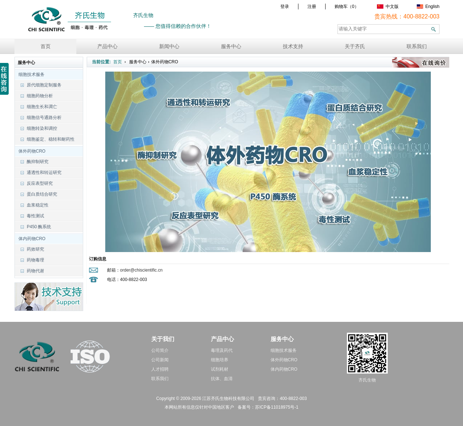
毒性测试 (35, 215)
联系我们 (417, 46)
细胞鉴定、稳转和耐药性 (51, 139)
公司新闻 (160, 359)
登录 (284, 6)
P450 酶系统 (39, 226)
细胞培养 (219, 359)
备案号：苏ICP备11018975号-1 (268, 407)
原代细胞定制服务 (44, 85)
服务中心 (231, 46)
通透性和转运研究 (44, 172)
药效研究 (35, 249)
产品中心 (107, 46)
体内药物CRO (30, 238)
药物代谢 (35, 270)
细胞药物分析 (40, 95)
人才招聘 (160, 369)
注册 (311, 6)
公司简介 (160, 350)
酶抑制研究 (37, 161)
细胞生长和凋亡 (42, 106)
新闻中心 (169, 46)
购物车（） (347, 6)
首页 (46, 46)
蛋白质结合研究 (42, 194)
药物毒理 (35, 260)
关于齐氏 (355, 46)
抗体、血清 (222, 378)
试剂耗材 (219, 369)
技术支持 (293, 46)
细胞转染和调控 (42, 128)
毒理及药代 (222, 350)
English (428, 6)
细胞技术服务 (29, 74)
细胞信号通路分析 (44, 117)
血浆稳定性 (37, 205)
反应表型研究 (40, 183)
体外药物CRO (30, 151)
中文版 (388, 6)
